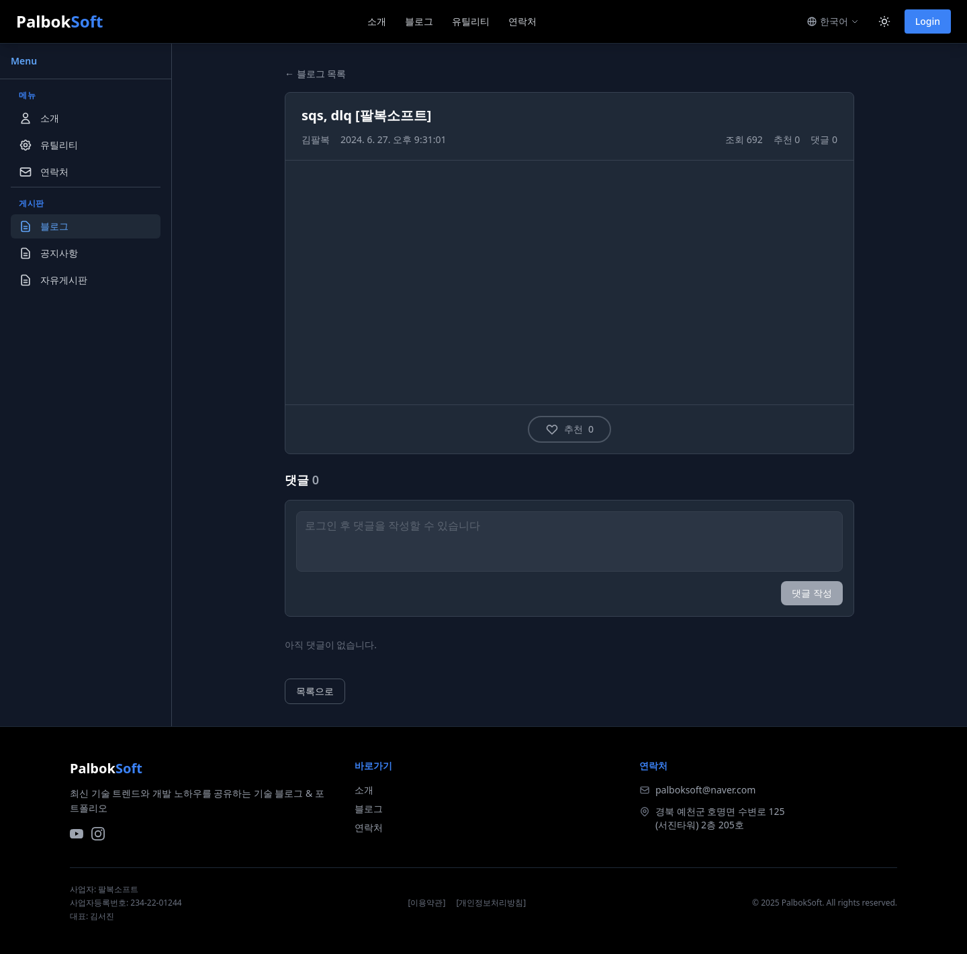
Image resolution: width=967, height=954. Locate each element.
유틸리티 (471, 21)
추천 (569, 429)
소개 (376, 21)
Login (927, 21)
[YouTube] (76, 833)
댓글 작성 (812, 593)
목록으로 (315, 691)
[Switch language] (832, 21)
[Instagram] (98, 833)
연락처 (522, 21)
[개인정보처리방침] (491, 903)
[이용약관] (427, 903)
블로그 (419, 21)
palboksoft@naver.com (705, 789)
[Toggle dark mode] (884, 21)
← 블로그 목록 (315, 73)
